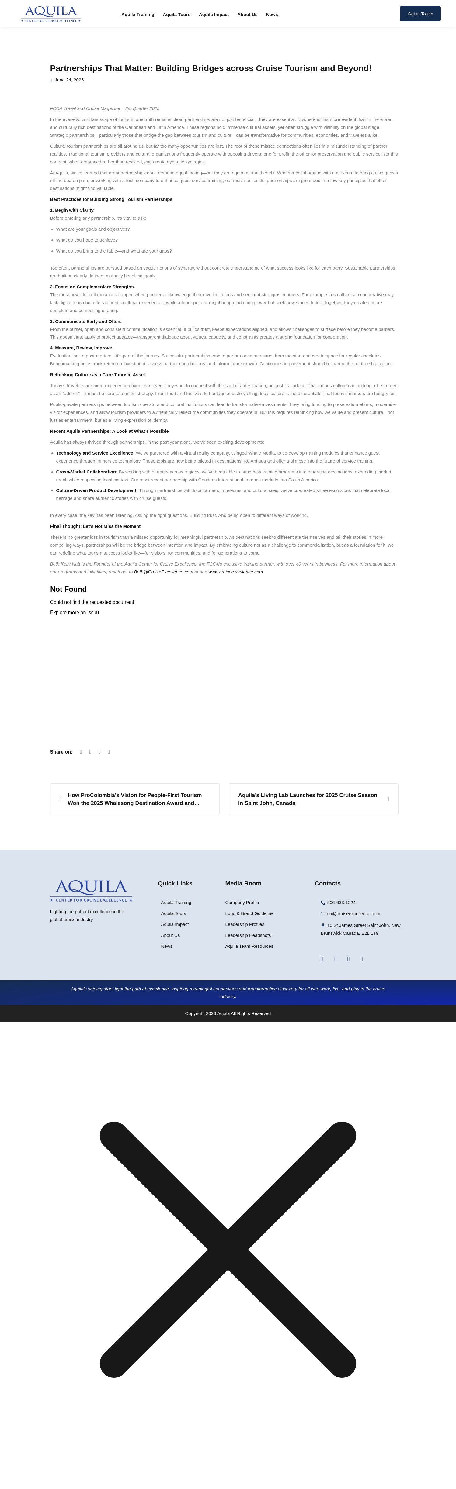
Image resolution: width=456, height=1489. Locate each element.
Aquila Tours (176, 14)
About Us (247, 14)
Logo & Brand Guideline (249, 913)
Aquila (223, 1013)
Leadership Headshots (248, 935)
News (272, 14)
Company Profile (242, 902)
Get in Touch (420, 13)
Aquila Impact (214, 14)
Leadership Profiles (244, 924)
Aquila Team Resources (249, 946)
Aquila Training (137, 14)
